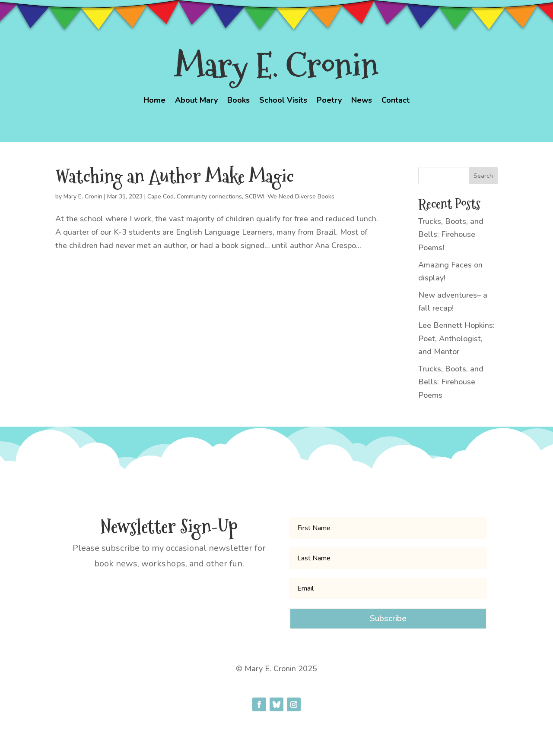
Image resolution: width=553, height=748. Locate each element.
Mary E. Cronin (83, 196)
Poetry (329, 101)
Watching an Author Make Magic (174, 176)
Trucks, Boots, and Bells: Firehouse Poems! (450, 234)
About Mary (196, 101)
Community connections (209, 196)
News (361, 101)
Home (154, 101)
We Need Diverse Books (300, 196)
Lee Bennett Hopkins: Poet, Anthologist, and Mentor (456, 338)
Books (238, 101)
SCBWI (254, 196)
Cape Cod (160, 196)
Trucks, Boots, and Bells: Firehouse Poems (450, 382)
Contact (395, 101)
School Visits (283, 101)
